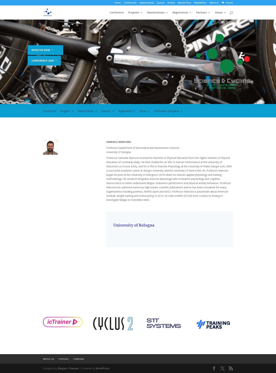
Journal (160, 3)
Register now (41, 50)
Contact (64, 358)
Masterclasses (147, 3)
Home (118, 3)
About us (214, 3)
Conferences (130, 3)
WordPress (102, 368)
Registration (180, 12)
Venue (218, 12)
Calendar (78, 358)
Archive (171, 3)
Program (133, 12)
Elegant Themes (68, 368)
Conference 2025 (43, 60)
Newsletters (200, 3)
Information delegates (166, 111)
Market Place (184, 3)
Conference (117, 12)
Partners (201, 12)
